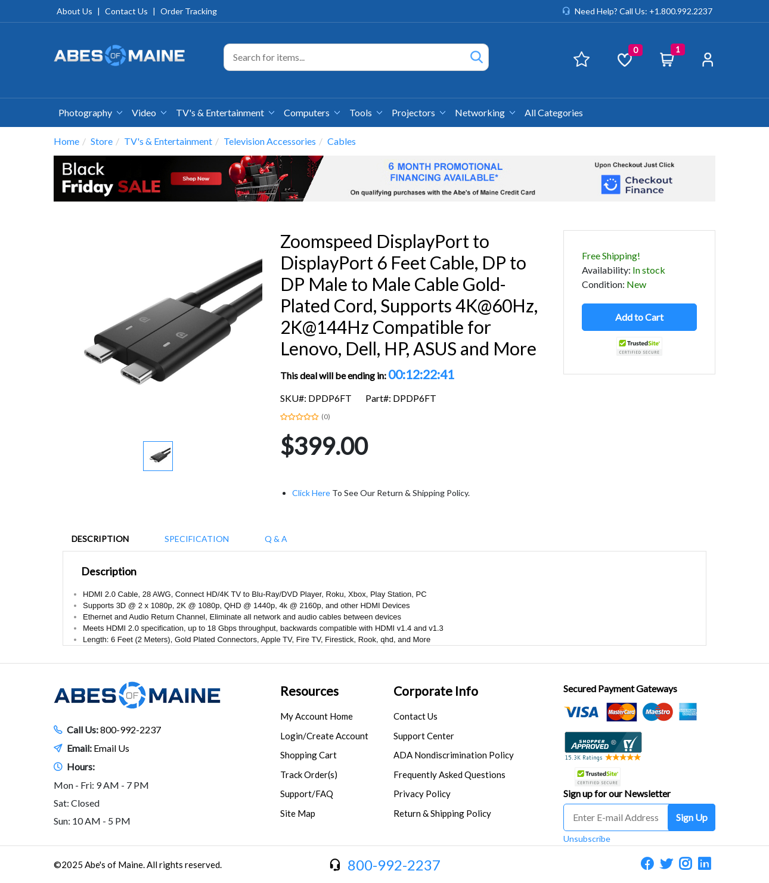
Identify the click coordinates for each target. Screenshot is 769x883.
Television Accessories (270, 141)
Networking (485, 112)
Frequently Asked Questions (449, 774)
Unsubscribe (586, 839)
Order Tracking (188, 11)
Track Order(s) (308, 774)
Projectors (418, 112)
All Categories (554, 112)
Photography (90, 112)
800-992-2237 (130, 729)
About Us (74, 11)
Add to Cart (639, 317)
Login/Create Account (324, 735)
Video (149, 112)
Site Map (297, 813)
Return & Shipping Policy (442, 813)
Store (102, 141)
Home (66, 141)
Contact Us (126, 11)
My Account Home (316, 716)
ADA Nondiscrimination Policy (453, 754)
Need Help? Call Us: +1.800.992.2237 (643, 11)
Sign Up (692, 817)
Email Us (111, 748)
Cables (341, 141)
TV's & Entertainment (225, 112)
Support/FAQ (306, 793)
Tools (365, 112)
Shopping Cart (308, 754)
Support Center (423, 735)
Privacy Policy (422, 793)
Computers (312, 112)
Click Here (311, 493)
